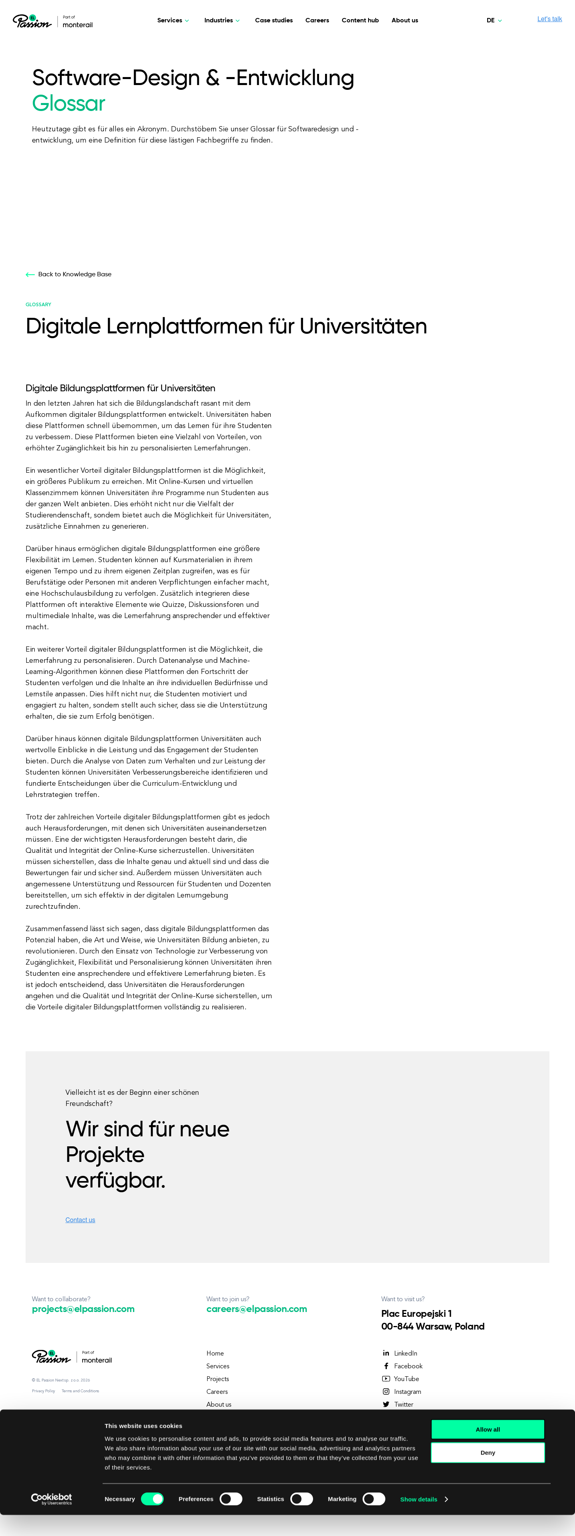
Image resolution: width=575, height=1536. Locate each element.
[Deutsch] (496, 21)
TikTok (397, 1417)
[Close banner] (562, 1442)
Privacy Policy (43, 1391)
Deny (488, 1473)
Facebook (401, 1366)
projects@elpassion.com (83, 1309)
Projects (217, 1379)
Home (215, 1354)
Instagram (401, 1391)
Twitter (397, 1404)
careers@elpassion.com (256, 1309)
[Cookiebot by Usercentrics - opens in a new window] (52, 1520)
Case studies (274, 21)
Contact (217, 1418)
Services (217, 1367)
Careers (317, 21)
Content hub (360, 21)
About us (405, 21)
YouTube (400, 1379)
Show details (419, 1520)
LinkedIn (399, 1353)
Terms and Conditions (80, 1391)
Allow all (488, 1450)
